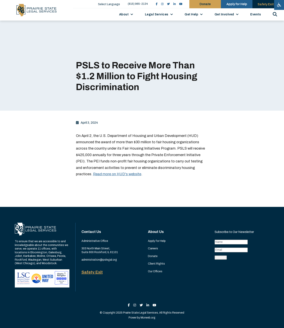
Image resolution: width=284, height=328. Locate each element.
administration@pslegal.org (99, 259)
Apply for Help (157, 240)
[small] (157, 4)
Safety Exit (92, 272)
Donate (153, 256)
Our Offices (155, 271)
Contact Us (91, 232)
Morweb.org (148, 317)
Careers (153, 248)
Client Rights (156, 263)
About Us (156, 232)
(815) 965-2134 (138, 3)
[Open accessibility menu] (279, 5)
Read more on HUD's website (117, 174)
